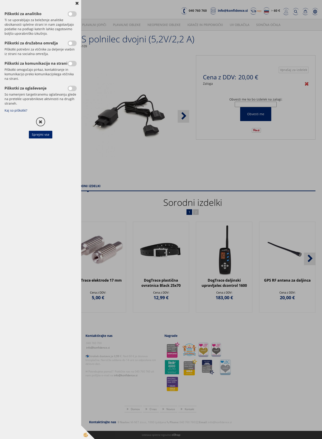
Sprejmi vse (40, 134)
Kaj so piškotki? (16, 110)
